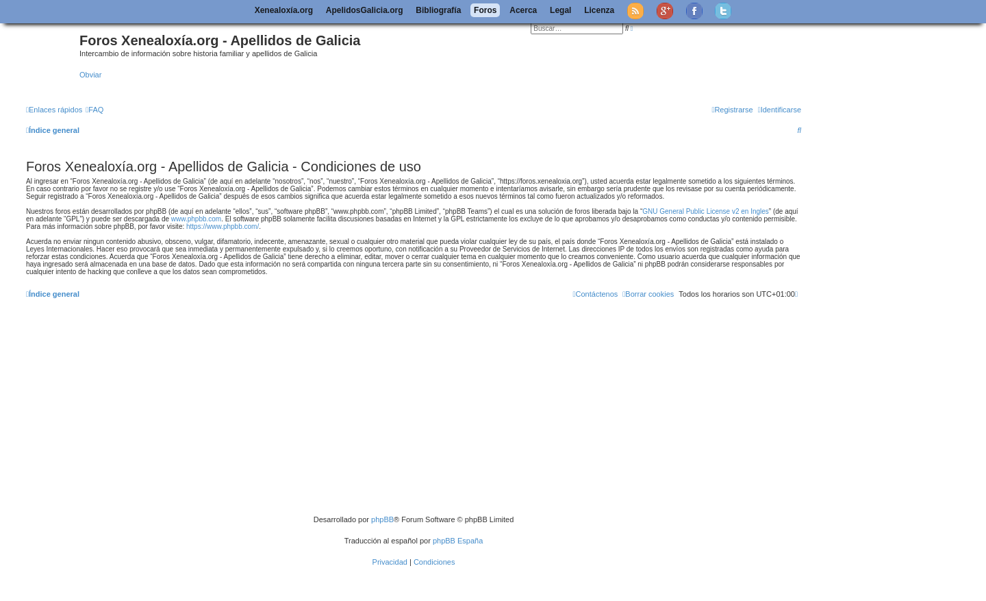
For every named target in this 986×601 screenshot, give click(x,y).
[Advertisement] (433, 412)
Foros (485, 10)
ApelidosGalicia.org (364, 10)
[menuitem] (94, 110)
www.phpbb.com (196, 219)
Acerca (523, 10)
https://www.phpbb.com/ (222, 226)
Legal (560, 10)
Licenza (599, 10)
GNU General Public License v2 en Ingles (705, 211)
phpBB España (458, 541)
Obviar (90, 75)
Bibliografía (438, 10)
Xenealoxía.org (284, 10)
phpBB (382, 519)
